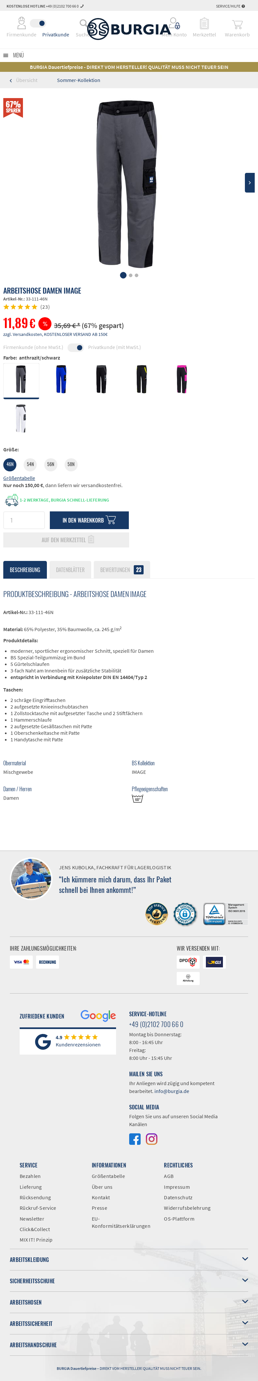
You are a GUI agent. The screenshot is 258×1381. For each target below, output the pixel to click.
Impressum (177, 1187)
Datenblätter (70, 570)
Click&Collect (35, 1229)
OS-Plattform (179, 1218)
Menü (18, 55)
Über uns (102, 1187)
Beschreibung (25, 570)
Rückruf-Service (38, 1208)
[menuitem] (84, 23)
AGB (168, 1176)
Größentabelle (19, 478)
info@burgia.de (171, 1091)
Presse (99, 1208)
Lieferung (31, 1187)
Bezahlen (30, 1176)
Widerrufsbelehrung (187, 1208)
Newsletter (32, 1218)
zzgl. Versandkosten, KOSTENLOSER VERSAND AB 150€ (55, 334)
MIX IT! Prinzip (36, 1239)
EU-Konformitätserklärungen (121, 1222)
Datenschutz (178, 1197)
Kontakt (101, 1197)
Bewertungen (122, 569)
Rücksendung (35, 1197)
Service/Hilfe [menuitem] (230, 6)
